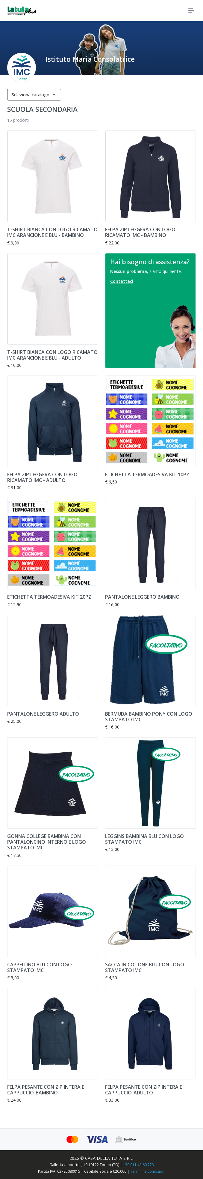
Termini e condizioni (147, 1171)
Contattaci (121, 281)
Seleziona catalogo (31, 94)
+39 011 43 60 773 (138, 1164)
